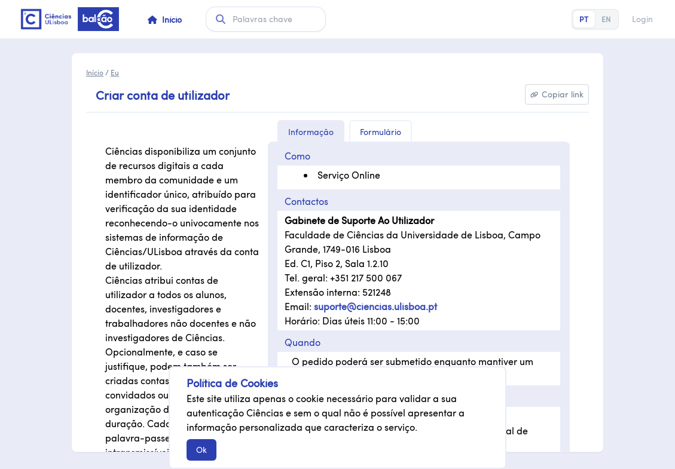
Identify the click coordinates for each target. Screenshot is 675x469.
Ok (201, 449)
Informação (311, 131)
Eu (115, 72)
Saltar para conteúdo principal (15, 19)
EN (606, 19)
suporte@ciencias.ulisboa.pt (375, 306)
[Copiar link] (557, 94)
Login (642, 19)
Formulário (380, 131)
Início (94, 72)
